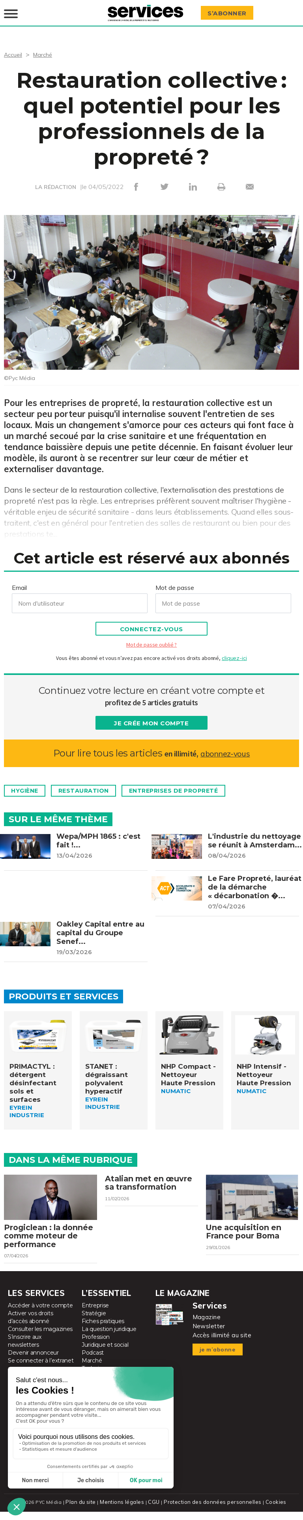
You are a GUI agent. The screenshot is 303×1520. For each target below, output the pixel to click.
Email (19, 582)
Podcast (93, 1361)
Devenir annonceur (33, 1361)
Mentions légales (124, 1510)
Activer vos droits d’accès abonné (30, 1325)
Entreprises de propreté (192, 785)
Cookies (273, 1510)
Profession (96, 1345)
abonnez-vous (225, 747)
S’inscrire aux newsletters (24, 1349)
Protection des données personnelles (211, 1510)
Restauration (93, 785)
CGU (155, 1510)
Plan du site (83, 1510)
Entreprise (95, 1314)
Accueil (14, 49)
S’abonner (229, 10)
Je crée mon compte (151, 717)
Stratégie (94, 1321)
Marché (45, 49)
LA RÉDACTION (55, 182)
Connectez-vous (151, 623)
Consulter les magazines (40, 1337)
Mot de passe (174, 582)
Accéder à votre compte (40, 1314)
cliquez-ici (234, 652)
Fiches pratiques (103, 1329)
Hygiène (28, 785)
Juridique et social (105, 1353)
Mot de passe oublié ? (151, 639)
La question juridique (109, 1337)
